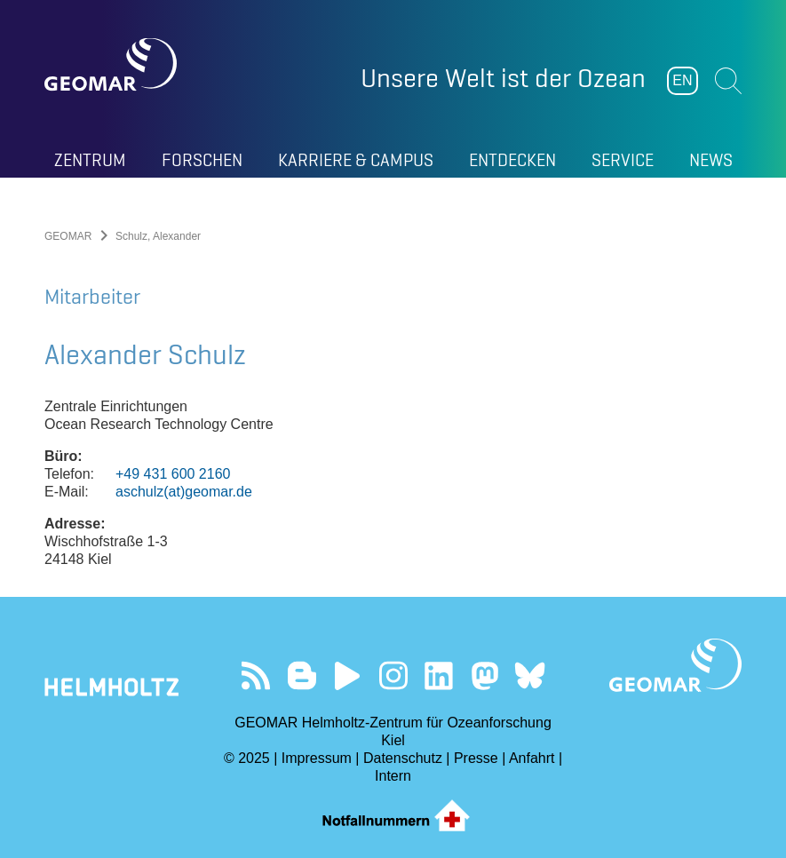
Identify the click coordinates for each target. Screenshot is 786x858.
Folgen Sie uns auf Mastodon (484, 675)
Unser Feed (256, 675)
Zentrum (90, 159)
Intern (393, 775)
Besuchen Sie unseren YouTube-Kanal (347, 675)
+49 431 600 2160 (172, 473)
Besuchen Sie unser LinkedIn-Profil (438, 675)
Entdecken (512, 159)
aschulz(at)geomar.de (183, 491)
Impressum (317, 758)
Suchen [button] (728, 81)
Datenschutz (402, 758)
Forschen (202, 159)
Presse (476, 758)
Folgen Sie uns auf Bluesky (529, 675)
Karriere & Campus (355, 159)
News (711, 159)
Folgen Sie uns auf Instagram (393, 675)
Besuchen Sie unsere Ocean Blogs (301, 675)
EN (682, 80)
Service (622, 159)
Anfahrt (532, 758)
